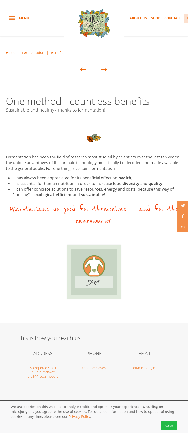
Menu (18, 18)
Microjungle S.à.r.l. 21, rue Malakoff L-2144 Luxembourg (43, 372)
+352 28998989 (94, 368)
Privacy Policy (79, 416)
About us (138, 18)
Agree (169, 425)
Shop (155, 18)
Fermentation (33, 52)
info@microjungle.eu (145, 368)
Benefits (57, 52)
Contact (172, 18)
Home (10, 52)
